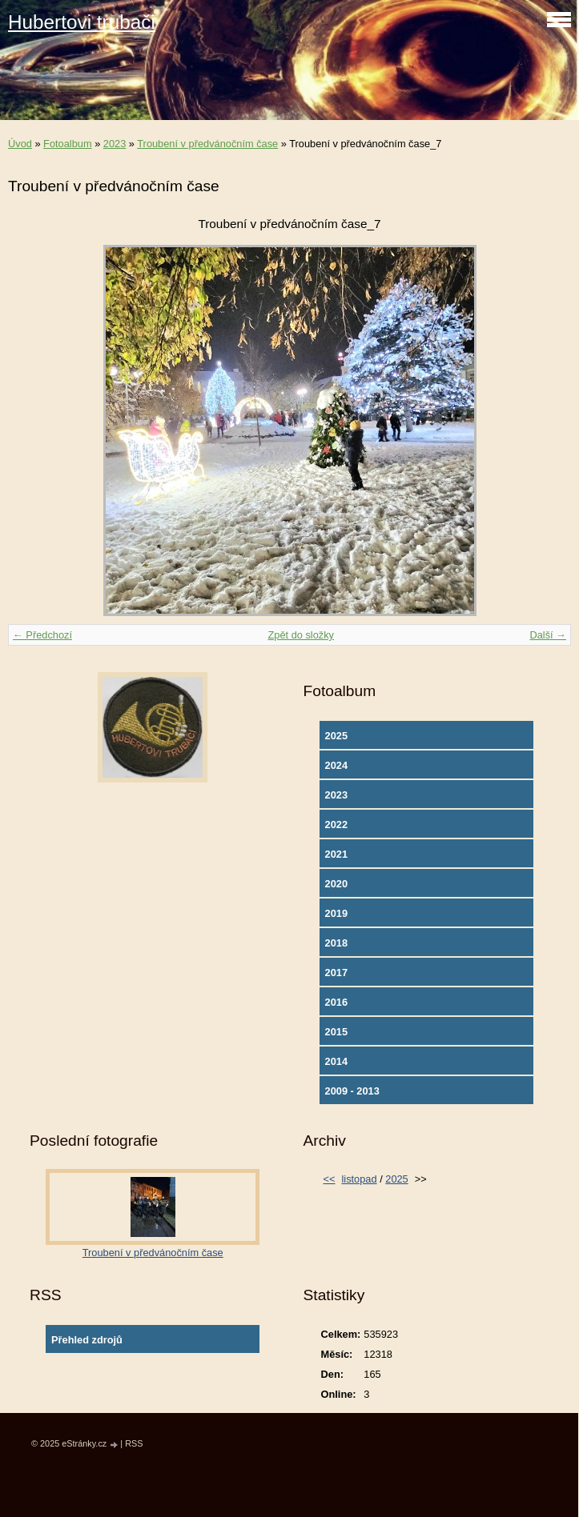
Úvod (20, 144)
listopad (358, 1179)
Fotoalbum (67, 144)
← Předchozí (42, 635)
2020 (336, 884)
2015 (336, 1032)
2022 (336, 825)
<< (330, 1179)
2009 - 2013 (352, 1091)
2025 (336, 736)
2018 (336, 943)
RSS (134, 1443)
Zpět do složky (300, 635)
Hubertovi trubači (81, 22)
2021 (336, 854)
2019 (336, 913)
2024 (336, 765)
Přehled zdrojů (87, 1340)
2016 (336, 1002)
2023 (114, 144)
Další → (547, 635)
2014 (336, 1061)
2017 (336, 973)
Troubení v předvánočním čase (207, 144)
